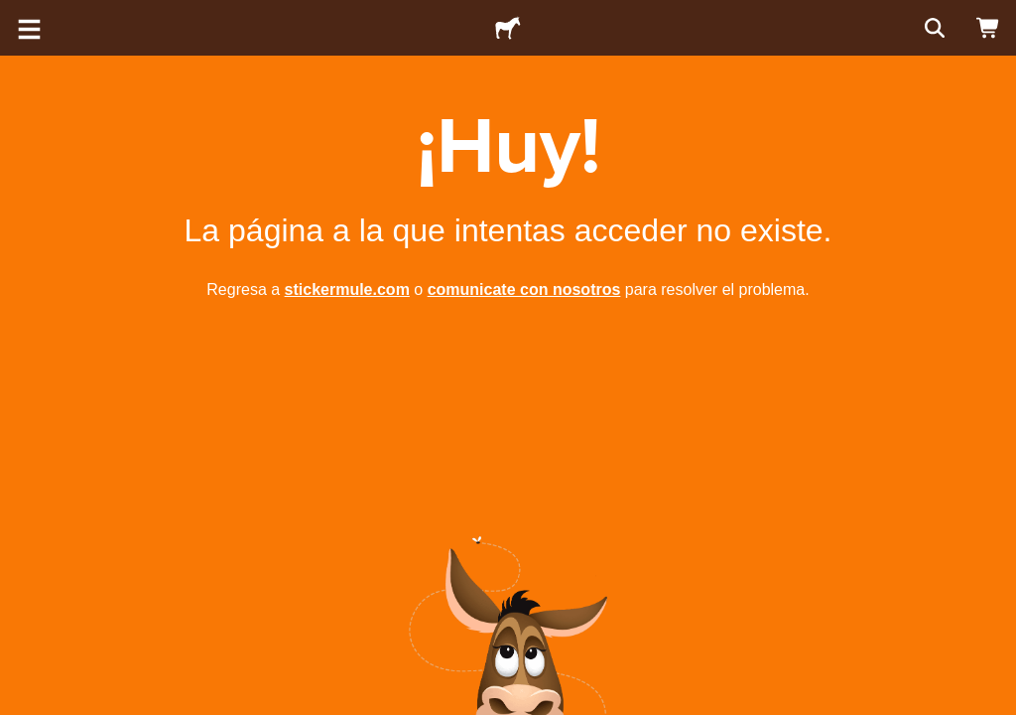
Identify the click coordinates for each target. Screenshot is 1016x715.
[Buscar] (932, 28)
